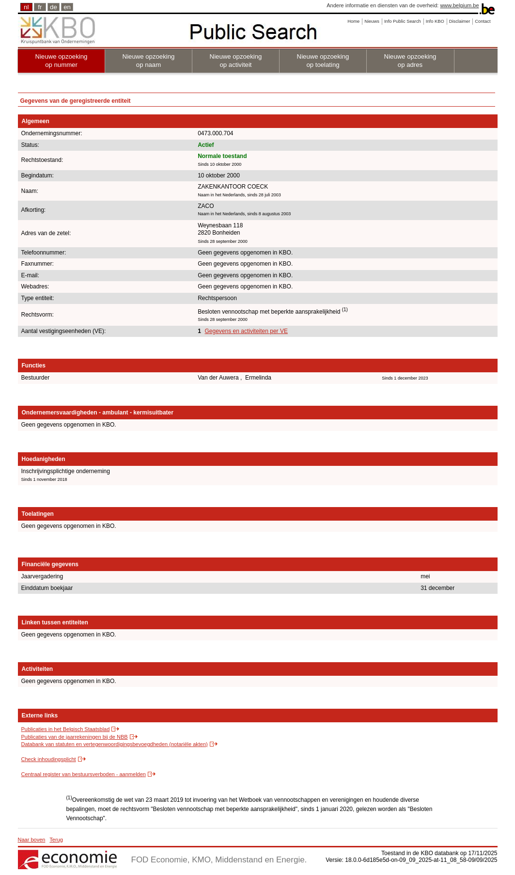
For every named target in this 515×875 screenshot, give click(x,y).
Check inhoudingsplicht (48, 759)
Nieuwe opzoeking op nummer (61, 60)
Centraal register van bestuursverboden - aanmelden (83, 774)
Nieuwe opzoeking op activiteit (236, 60)
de (53, 7)
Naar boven (32, 840)
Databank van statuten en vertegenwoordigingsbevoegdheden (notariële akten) (114, 744)
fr (40, 7)
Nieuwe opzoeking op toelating (323, 60)
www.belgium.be (459, 5)
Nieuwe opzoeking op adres (410, 60)
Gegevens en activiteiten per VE (245, 331)
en (67, 7)
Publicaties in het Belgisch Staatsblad (65, 729)
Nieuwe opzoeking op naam (149, 60)
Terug (56, 840)
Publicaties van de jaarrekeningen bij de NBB (74, 737)
